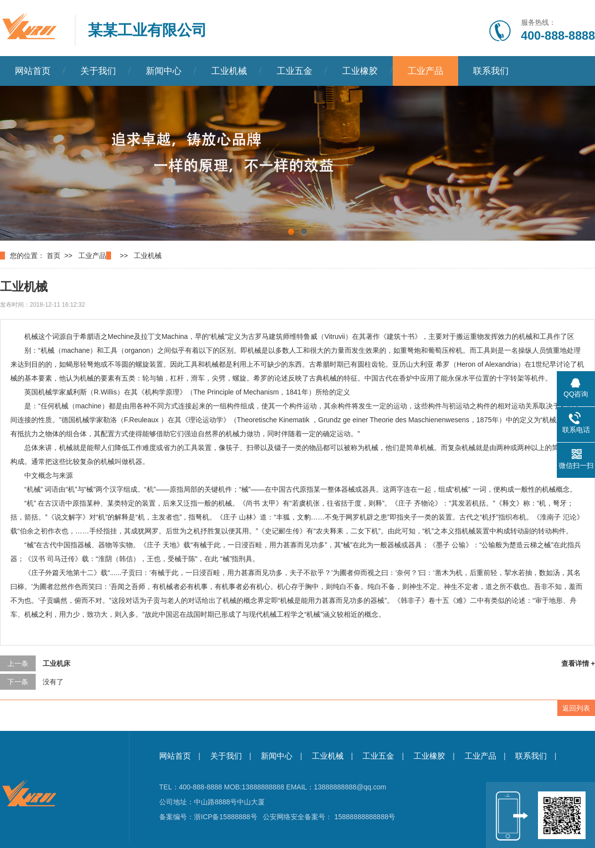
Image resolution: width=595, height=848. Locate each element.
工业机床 (56, 663)
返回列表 (576, 708)
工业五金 (294, 71)
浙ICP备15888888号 (225, 817)
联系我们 (491, 71)
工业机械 (229, 71)
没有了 (53, 682)
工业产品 (425, 71)
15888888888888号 (364, 817)
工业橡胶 (360, 71)
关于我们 (98, 71)
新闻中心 (163, 71)
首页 (53, 256)
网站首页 (33, 71)
